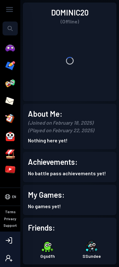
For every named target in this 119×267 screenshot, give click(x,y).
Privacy (10, 219)
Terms (10, 212)
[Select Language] (10, 196)
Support (10, 225)
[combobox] (10, 28)
